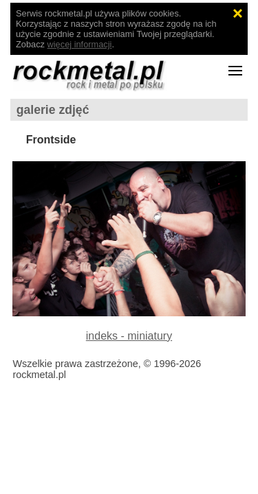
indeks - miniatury (129, 336)
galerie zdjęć (53, 110)
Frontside (51, 139)
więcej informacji (79, 44)
